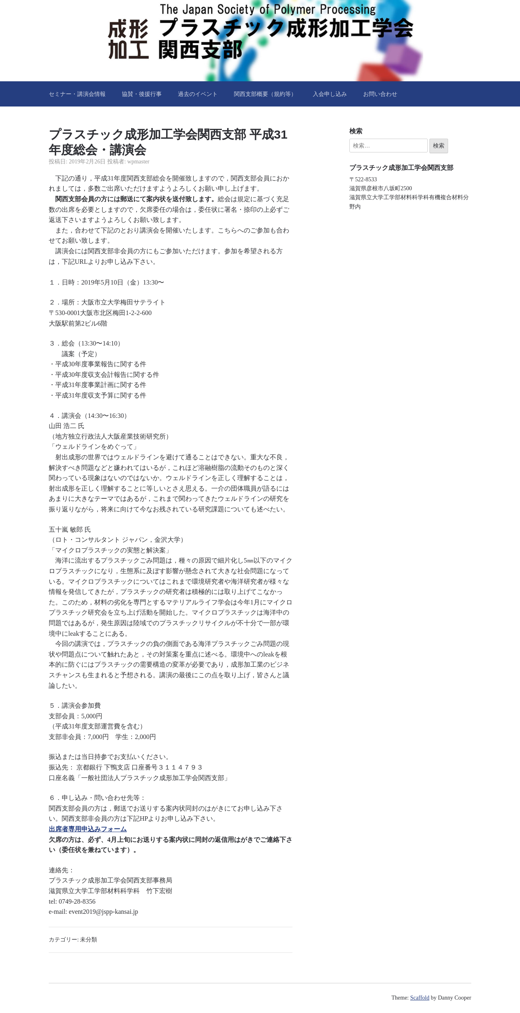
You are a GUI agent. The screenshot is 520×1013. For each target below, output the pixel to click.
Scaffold (419, 998)
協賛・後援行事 (142, 94)
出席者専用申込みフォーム (88, 829)
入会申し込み (330, 94)
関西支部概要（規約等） (265, 94)
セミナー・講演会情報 (77, 94)
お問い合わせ (380, 94)
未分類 (88, 940)
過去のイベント (198, 94)
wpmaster (138, 162)
